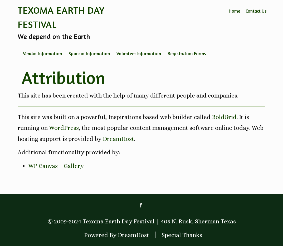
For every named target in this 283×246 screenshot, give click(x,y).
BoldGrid (224, 117)
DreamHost (118, 138)
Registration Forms (187, 53)
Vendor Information (42, 53)
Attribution (63, 77)
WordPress (64, 127)
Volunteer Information (138, 53)
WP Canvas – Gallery (56, 165)
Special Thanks (182, 235)
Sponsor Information (89, 53)
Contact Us (256, 11)
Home (234, 11)
